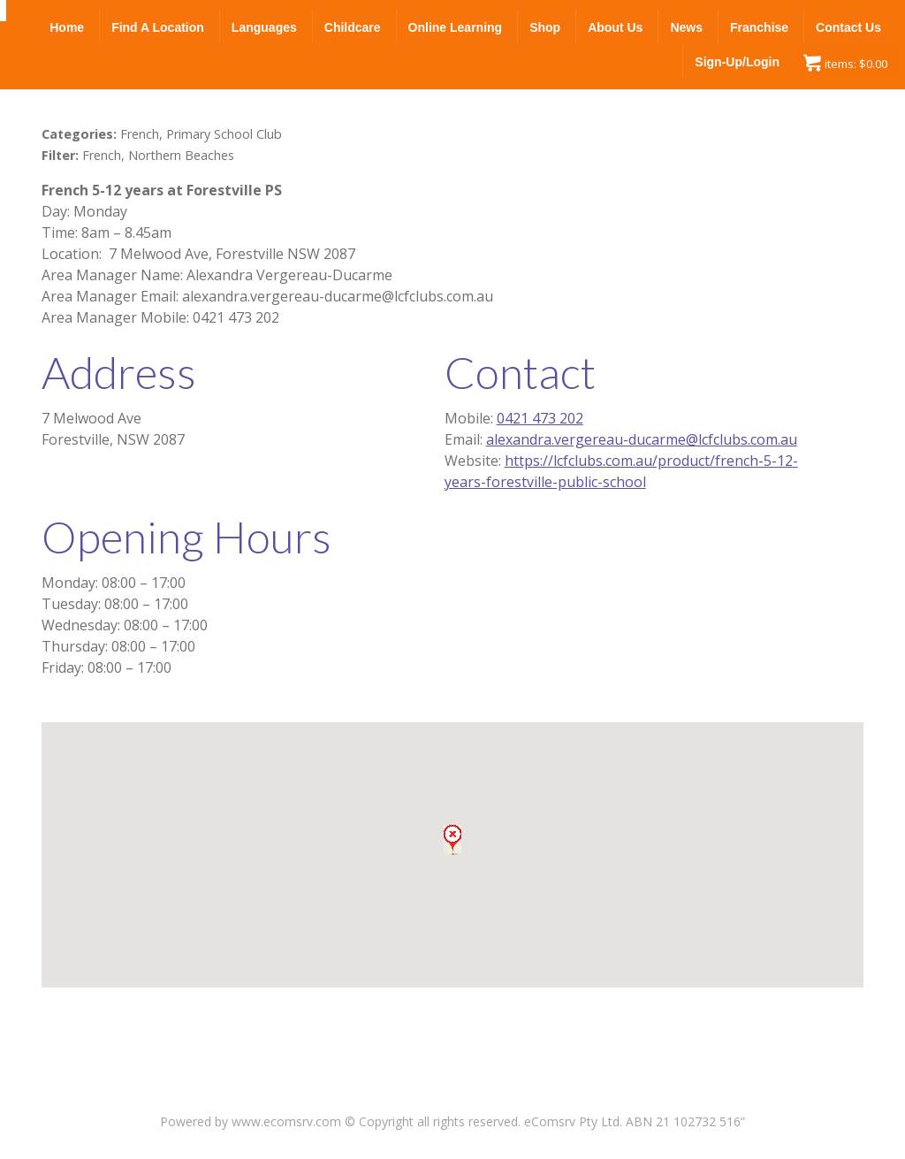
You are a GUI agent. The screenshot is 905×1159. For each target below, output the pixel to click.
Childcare (352, 27)
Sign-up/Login (737, 62)
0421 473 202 (540, 418)
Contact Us (848, 27)
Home (66, 27)
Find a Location (157, 27)
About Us (615, 27)
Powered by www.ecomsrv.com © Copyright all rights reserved (339, 1121)
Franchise (759, 27)
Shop (544, 27)
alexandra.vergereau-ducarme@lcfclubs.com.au (641, 439)
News (686, 27)
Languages (264, 27)
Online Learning (455, 27)
